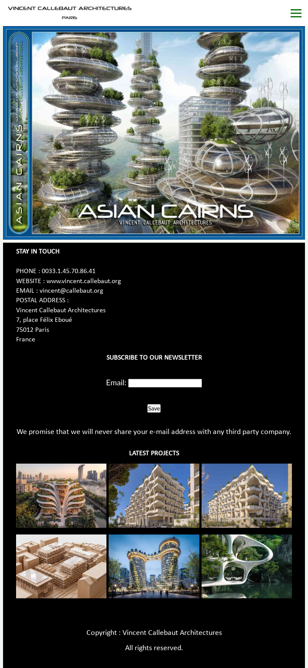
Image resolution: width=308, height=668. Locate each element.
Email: (116, 382)
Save (154, 408)
